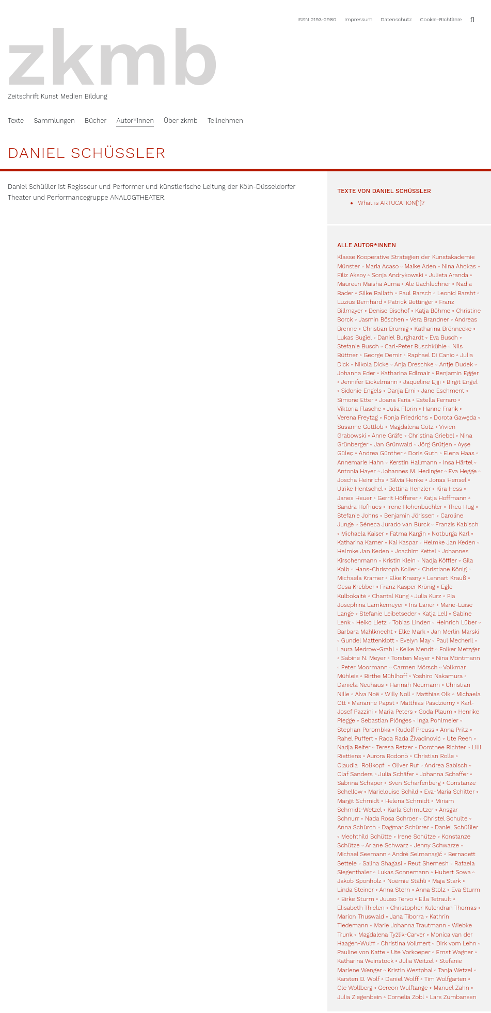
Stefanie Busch (357, 346)
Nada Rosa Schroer (391, 818)
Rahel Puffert (355, 738)
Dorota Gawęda (455, 417)
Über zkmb (180, 120)
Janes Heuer (354, 498)
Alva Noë (367, 694)
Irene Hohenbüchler (414, 506)
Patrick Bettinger (410, 301)
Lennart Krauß (446, 578)
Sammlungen (54, 120)
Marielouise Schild (393, 791)
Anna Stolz (431, 889)
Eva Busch (445, 337)
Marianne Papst (373, 702)
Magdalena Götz (411, 426)
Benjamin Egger (457, 373)
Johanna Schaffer (444, 774)
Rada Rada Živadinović (410, 738)
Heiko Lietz (371, 622)
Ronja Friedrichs (406, 417)
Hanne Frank (440, 408)
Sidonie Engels (361, 390)
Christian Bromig (385, 328)
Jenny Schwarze (436, 845)
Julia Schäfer (396, 774)
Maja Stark (446, 881)
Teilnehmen (225, 120)
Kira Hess (449, 488)
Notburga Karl (450, 533)
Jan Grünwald (393, 444)
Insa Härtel (457, 462)
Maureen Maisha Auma (368, 283)
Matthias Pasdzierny (427, 702)
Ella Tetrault (435, 899)
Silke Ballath (376, 293)
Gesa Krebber (355, 586)
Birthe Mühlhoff (386, 676)
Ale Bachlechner (427, 283)
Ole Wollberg (354, 987)
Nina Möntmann (458, 658)
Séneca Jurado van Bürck (395, 524)
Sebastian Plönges (386, 720)
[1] (418, 202)
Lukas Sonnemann (403, 872)
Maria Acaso (382, 266)
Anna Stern (394, 889)
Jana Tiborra (407, 916)
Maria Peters (396, 711)
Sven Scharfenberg (414, 782)
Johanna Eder (356, 373)
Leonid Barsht (456, 293)
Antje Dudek (456, 364)
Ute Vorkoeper (410, 952)
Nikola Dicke (371, 364)
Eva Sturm (465, 889)
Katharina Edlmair (405, 373)
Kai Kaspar (403, 542)
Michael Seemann (361, 854)
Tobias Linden (411, 622)
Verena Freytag (357, 417)
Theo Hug (461, 506)
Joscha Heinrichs (360, 480)
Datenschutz (396, 19)
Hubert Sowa (452, 872)
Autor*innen (135, 120)
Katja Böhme (432, 310)
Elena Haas (459, 453)
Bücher (95, 120)
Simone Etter (355, 400)
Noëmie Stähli (406, 881)
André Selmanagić (417, 854)
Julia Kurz (428, 596)
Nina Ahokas (459, 266)
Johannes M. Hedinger (412, 471)
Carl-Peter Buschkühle (416, 346)
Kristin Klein (399, 560)
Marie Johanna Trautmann (410, 925)
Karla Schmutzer (411, 809)
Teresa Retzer (394, 747)
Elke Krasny (405, 578)
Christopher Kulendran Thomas (433, 907)
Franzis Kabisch (456, 524)
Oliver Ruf (405, 765)
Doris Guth (423, 453)
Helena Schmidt (407, 801)
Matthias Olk (433, 694)
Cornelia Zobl (406, 997)
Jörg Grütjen (435, 444)
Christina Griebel (431, 435)
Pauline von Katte (361, 952)
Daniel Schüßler (456, 827)
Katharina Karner (360, 542)
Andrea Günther (381, 453)
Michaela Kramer (360, 578)
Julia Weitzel (416, 960)
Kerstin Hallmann (413, 462)
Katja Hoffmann (444, 498)
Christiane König (444, 569)
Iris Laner (422, 604)
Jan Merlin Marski (455, 631)
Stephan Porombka (363, 729)
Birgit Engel (462, 381)
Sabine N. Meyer (363, 658)
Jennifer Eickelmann (369, 381)
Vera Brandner (429, 319)
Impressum (358, 19)
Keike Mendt (416, 649)
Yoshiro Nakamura (438, 676)
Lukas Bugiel (354, 337)
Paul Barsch (415, 293)
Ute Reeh (459, 738)
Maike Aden (420, 266)
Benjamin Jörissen (409, 515)
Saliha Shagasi (382, 863)
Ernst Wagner (454, 952)
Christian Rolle (434, 756)
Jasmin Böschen (381, 319)
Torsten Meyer (410, 658)
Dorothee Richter (442, 747)
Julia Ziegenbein (359, 997)
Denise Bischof (389, 310)
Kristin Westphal (410, 970)
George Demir (382, 355)
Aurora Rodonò (387, 756)
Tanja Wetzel (455, 970)
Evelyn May (415, 640)
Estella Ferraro (436, 400)
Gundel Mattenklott (367, 640)
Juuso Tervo (396, 899)
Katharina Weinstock (365, 960)
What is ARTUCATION (387, 202)
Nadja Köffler (439, 560)
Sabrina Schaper (360, 782)
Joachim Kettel (415, 551)
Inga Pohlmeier (437, 720)
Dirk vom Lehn (456, 943)
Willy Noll (397, 694)
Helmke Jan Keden (449, 542)
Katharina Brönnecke (443, 328)
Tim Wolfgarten (445, 979)
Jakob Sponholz (359, 881)
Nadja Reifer (353, 747)
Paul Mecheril (454, 640)
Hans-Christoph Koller (385, 569)
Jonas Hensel (447, 480)
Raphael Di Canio (430, 355)
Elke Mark (412, 631)
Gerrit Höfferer (397, 498)
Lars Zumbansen (453, 997)
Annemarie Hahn (360, 462)
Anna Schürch (356, 827)
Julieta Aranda (448, 275)
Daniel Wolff (401, 979)
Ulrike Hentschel (360, 488)
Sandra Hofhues (359, 506)
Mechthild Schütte (366, 836)
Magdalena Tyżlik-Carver (391, 934)
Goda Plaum (435, 711)
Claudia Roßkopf (361, 765)
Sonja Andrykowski (397, 275)
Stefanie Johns (357, 515)
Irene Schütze (417, 836)
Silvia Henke (406, 480)
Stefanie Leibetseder (388, 613)
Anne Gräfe (387, 435)
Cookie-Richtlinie (441, 19)
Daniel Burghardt (400, 337)
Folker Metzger (459, 649)
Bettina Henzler (409, 488)
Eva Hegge (463, 471)
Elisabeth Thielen (360, 907)
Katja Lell (434, 613)
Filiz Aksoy (351, 275)
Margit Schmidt (358, 801)
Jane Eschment (443, 390)
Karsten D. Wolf (358, 979)
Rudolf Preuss (415, 729)
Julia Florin (402, 408)
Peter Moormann (364, 667)
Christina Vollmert (406, 943)
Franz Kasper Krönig (407, 586)
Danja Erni (401, 390)
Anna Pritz (454, 729)
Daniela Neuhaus (360, 684)
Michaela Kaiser (362, 533)
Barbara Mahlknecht (364, 631)
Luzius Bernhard (359, 301)
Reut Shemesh (428, 863)
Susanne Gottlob (360, 426)
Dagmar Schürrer (405, 827)
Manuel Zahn (451, 987)
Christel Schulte (445, 818)
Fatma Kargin (408, 533)
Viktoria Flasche (359, 408)
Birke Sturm (357, 899)
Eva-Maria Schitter (449, 791)
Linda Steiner (355, 889)
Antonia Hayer (356, 471)
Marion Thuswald (360, 916)
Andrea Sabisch (445, 765)
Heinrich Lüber (456, 622)
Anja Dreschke (414, 364)
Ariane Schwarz (387, 845)
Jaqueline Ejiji (422, 381)
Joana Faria (394, 400)
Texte (16, 120)
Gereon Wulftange (403, 987)
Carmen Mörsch (415, 667)
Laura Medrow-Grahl (365, 649)
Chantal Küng (390, 596)
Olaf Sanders (355, 774)
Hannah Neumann (415, 684)
